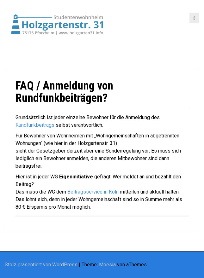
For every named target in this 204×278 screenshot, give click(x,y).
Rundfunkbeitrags (35, 125)
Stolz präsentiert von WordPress (41, 265)
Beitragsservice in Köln (93, 192)
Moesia (107, 265)
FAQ (24, 85)
